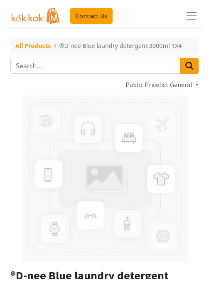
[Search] (189, 66)
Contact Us (91, 16)
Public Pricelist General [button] (159, 84)
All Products (33, 46)
